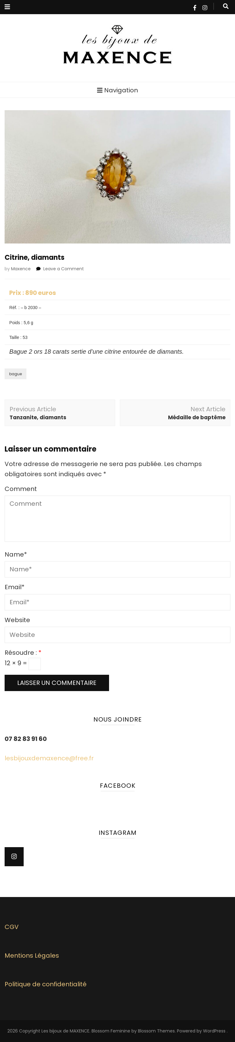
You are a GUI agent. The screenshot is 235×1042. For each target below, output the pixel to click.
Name (16, 554)
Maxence (21, 269)
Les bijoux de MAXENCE (65, 1031)
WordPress (214, 1031)
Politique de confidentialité (46, 984)
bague (15, 373)
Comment (21, 489)
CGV (12, 927)
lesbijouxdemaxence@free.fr (49, 758)
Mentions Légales (32, 955)
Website (17, 620)
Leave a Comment (63, 269)
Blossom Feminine (111, 1031)
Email (15, 587)
